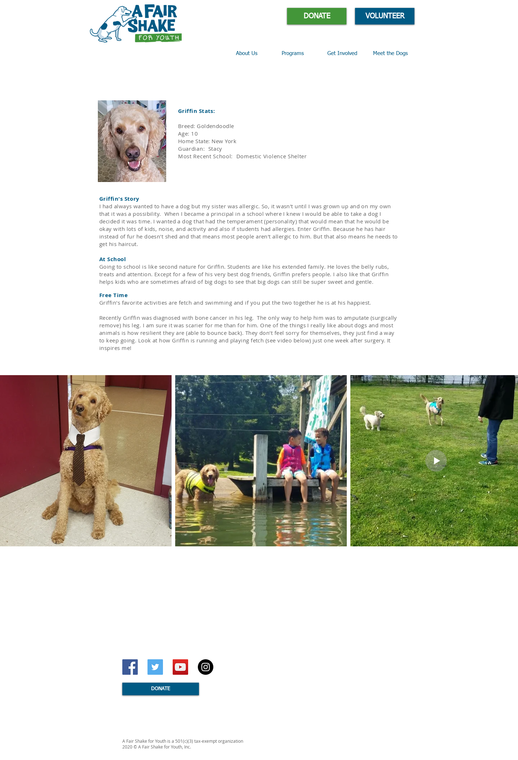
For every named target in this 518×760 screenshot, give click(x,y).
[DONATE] (316, 16)
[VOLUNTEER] (384, 16)
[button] (299, 53)
